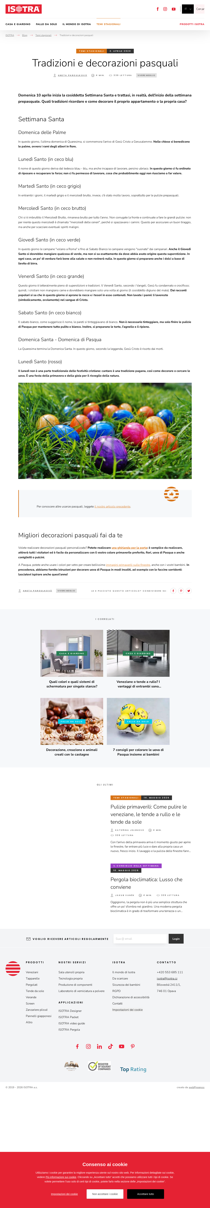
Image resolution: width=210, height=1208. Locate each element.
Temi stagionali (109, 24)
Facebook (158, 9)
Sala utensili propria (71, 1087)
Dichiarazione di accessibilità (130, 1112)
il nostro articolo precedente (112, 621)
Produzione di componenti (75, 1100)
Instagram (165, 9)
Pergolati (31, 1100)
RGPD (116, 1106)
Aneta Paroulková (72, 75)
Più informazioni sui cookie (61, 1177)
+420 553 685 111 (170, 1087)
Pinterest (181, 706)
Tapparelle (32, 1093)
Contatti (117, 1118)
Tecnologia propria (70, 1093)
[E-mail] (139, 1054)
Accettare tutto (145, 1194)
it (186, 9)
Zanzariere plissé (36, 1125)
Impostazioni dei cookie (127, 1125)
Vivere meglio (146, 75)
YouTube (173, 9)
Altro (29, 1137)
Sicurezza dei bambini (126, 1100)
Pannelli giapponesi (38, 1131)
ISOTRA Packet (68, 1132)
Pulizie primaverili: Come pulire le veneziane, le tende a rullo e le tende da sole (148, 929)
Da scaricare (120, 1093)
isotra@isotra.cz (167, 1093)
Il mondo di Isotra (77, 24)
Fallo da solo (46, 24)
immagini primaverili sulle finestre (128, 680)
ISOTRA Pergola (69, 1144)
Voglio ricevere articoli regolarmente (68, 1054)
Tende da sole (35, 1106)
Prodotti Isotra (192, 24)
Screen (30, 1118)
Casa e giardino (18, 24)
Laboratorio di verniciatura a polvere (81, 1106)
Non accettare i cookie (105, 1194)
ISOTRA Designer (70, 1126)
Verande (31, 1112)
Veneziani (32, 1087)
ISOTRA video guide (71, 1138)
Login (179, 1054)
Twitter (189, 706)
